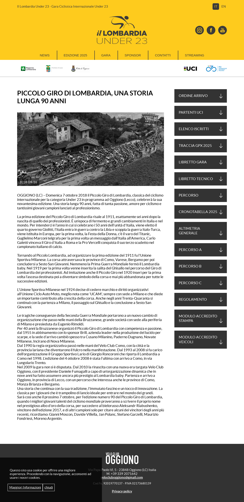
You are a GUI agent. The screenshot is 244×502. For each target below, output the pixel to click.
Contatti (163, 55)
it (215, 6)
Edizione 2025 (75, 55)
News (45, 55)
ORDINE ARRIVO (193, 96)
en (223, 6)
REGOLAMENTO (193, 299)
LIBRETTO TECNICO (196, 179)
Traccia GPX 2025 (195, 146)
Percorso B (190, 266)
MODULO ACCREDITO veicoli (198, 339)
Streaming (194, 55)
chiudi (48, 487)
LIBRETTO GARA (193, 162)
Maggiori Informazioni (25, 487)
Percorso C (190, 283)
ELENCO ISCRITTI (194, 129)
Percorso (188, 195)
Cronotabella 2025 (198, 212)
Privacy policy (122, 491)
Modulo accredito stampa (198, 318)
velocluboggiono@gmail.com (122, 477)
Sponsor (132, 55)
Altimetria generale (189, 230)
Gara (106, 55)
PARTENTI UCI (191, 112)
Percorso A (190, 250)
